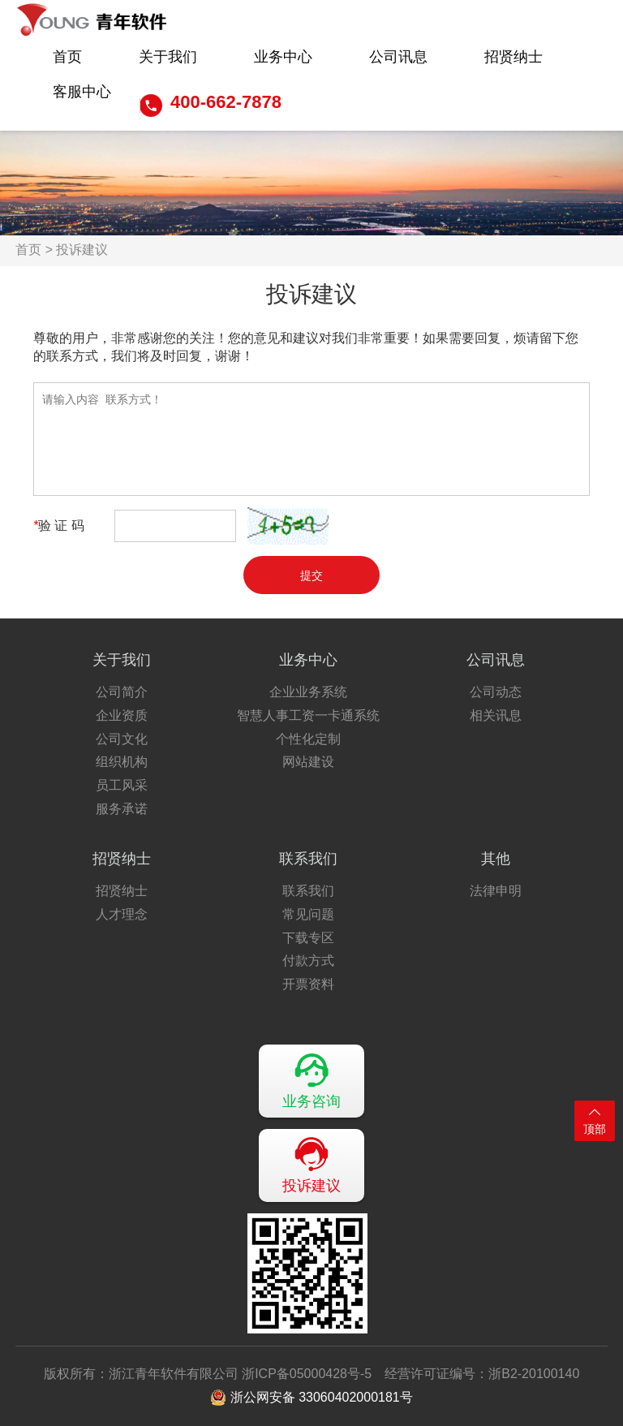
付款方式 (308, 960)
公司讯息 (398, 57)
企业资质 (122, 715)
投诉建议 (311, 1164)
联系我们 (308, 859)
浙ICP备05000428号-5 (307, 1374)
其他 (495, 859)
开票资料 (308, 984)
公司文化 (122, 739)
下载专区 (308, 938)
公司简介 (122, 692)
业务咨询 (311, 1080)
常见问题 (308, 914)
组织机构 (122, 762)
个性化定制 (308, 739)
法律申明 (496, 891)
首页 (67, 57)
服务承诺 (122, 809)
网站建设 (308, 762)
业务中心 (283, 57)
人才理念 (122, 914)
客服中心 (82, 92)
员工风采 (122, 785)
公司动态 (496, 692)
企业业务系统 (308, 692)
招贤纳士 (513, 57)
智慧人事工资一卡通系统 (308, 715)
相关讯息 (496, 715)
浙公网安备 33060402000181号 (311, 1397)
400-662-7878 (225, 102)
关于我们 (168, 57)
